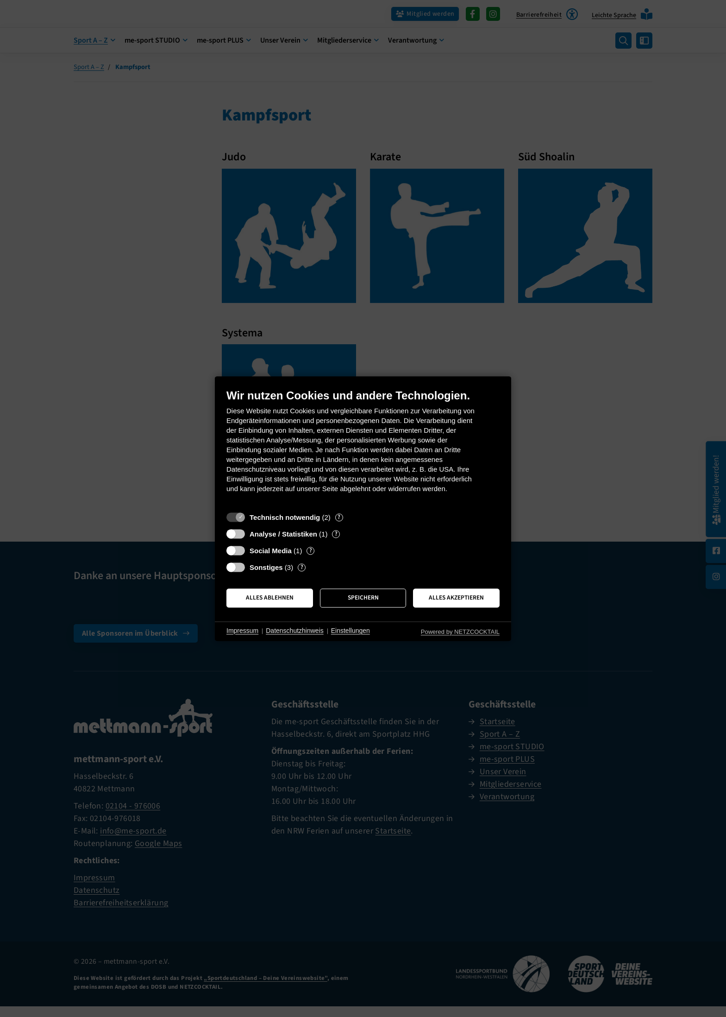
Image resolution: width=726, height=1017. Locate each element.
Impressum (242, 631)
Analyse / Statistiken (283, 534)
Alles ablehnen (270, 598)
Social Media (271, 551)
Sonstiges (266, 567)
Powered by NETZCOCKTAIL (460, 631)
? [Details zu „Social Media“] (310, 551)
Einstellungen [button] (350, 631)
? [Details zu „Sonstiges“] (301, 567)
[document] (363, 447)
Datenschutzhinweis (295, 631)
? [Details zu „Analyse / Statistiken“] (336, 534)
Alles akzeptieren (456, 598)
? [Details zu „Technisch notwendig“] (339, 517)
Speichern (363, 598)
